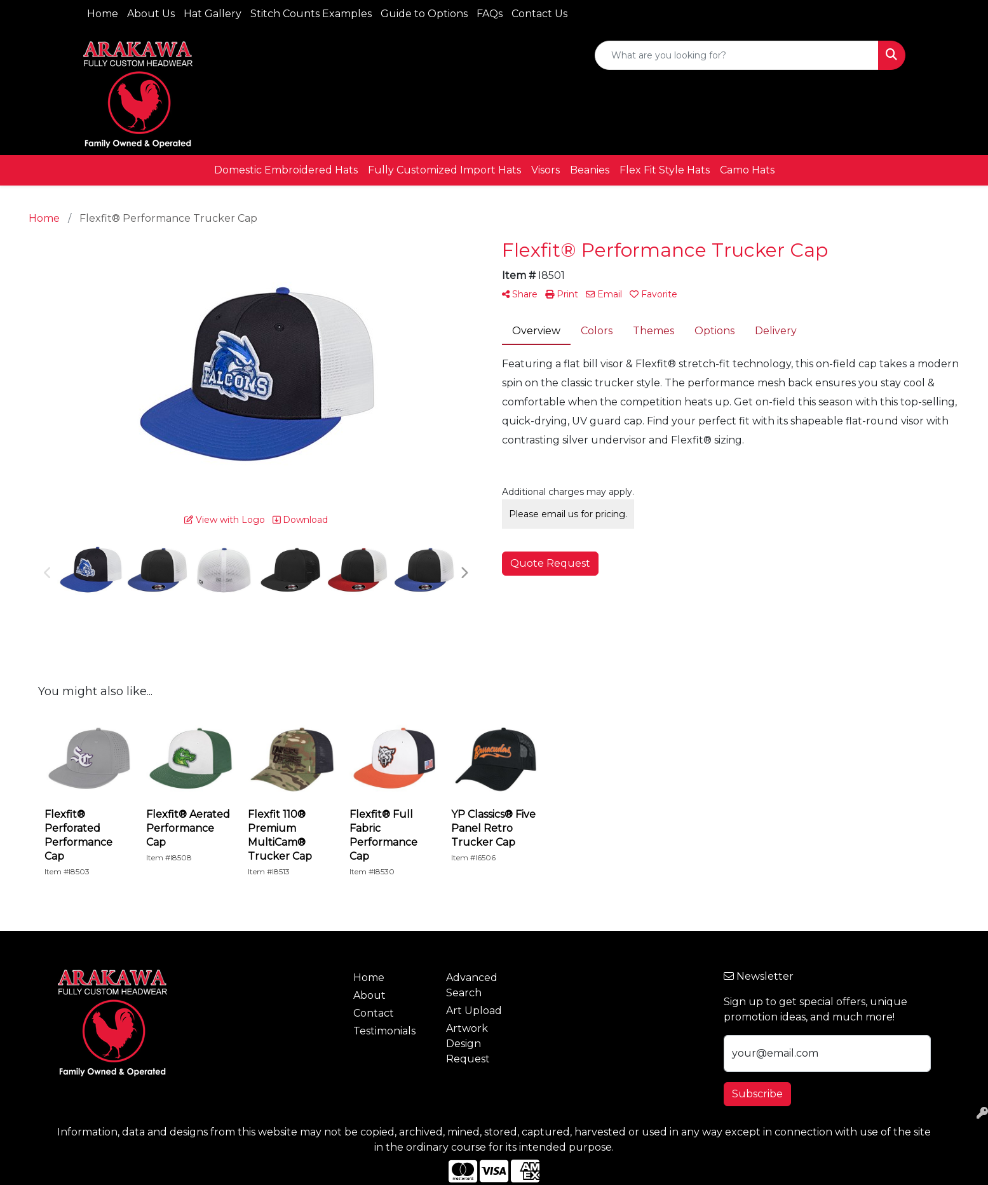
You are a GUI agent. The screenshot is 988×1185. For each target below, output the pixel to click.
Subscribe (757, 1094)
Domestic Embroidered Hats (286, 170)
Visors (545, 170)
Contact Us (539, 14)
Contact (373, 1013)
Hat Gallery (212, 14)
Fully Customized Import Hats (444, 170)
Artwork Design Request (468, 1043)
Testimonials (384, 1031)
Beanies (589, 170)
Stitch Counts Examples (311, 14)
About (369, 995)
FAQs (490, 14)
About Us (151, 14)
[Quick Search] (737, 55)
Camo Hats (747, 170)
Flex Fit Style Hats (664, 170)
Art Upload (474, 1011)
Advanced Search (471, 985)
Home (102, 14)
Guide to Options (424, 14)
